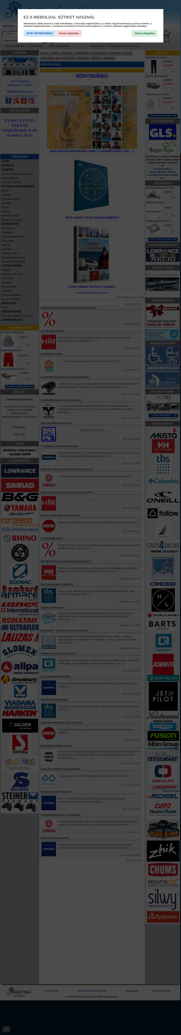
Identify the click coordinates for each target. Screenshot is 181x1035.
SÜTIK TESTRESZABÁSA (40, 33)
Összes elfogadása (144, 33)
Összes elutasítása (69, 33)
